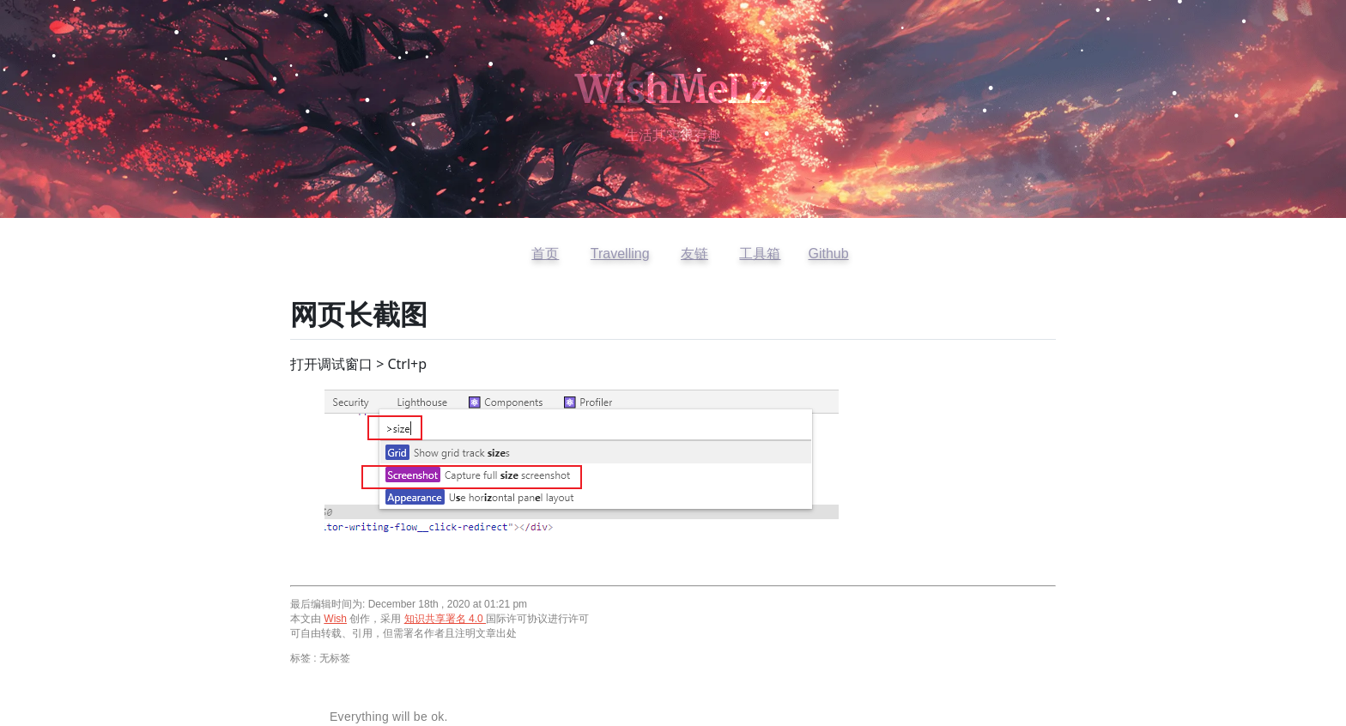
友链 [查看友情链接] (694, 253)
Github (828, 253)
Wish (335, 619)
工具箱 (759, 253)
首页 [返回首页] (545, 253)
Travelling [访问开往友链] (620, 253)
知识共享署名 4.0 (445, 619)
